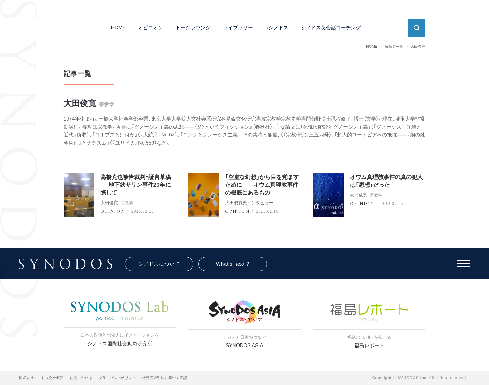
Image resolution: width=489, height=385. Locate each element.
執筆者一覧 (394, 46)
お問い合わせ (81, 378)
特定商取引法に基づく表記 (164, 378)
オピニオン (150, 27)
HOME (118, 27)
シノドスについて (159, 264)
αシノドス (276, 27)
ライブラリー (238, 27)
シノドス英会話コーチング (331, 27)
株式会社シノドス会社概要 (41, 378)
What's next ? (232, 264)
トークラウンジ (193, 27)
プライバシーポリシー (117, 378)
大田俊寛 (417, 46)
